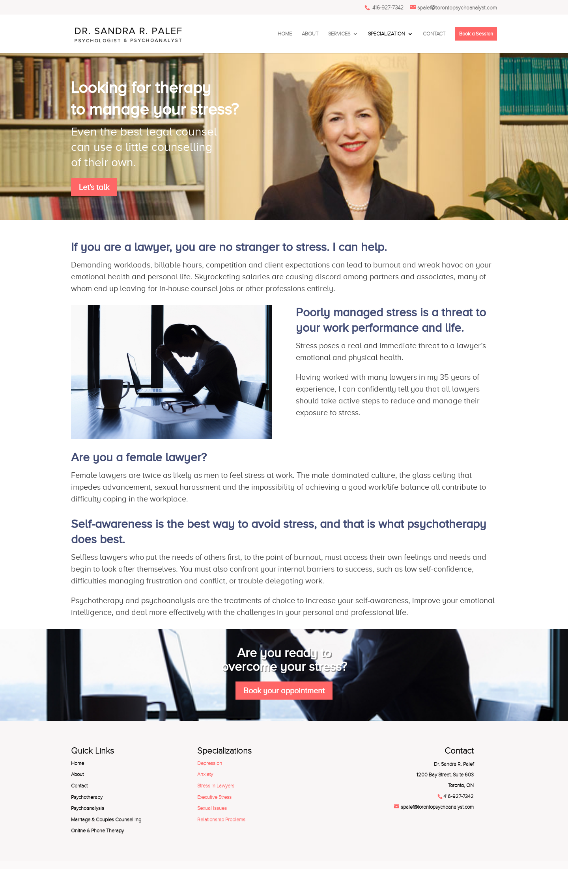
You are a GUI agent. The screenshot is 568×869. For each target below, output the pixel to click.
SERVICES (339, 34)
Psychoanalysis (87, 808)
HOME (285, 34)
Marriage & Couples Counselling (106, 820)
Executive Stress (214, 797)
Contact (79, 786)
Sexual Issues (212, 808)
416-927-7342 (387, 7)
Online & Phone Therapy (97, 831)
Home (77, 763)
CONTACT (434, 34)
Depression (209, 763)
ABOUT (310, 34)
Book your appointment (284, 690)
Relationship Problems (221, 820)
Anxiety (205, 774)
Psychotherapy (87, 797)
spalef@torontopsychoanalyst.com (437, 807)
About (77, 774)
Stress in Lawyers (215, 786)
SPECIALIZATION (386, 34)
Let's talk (94, 187)
